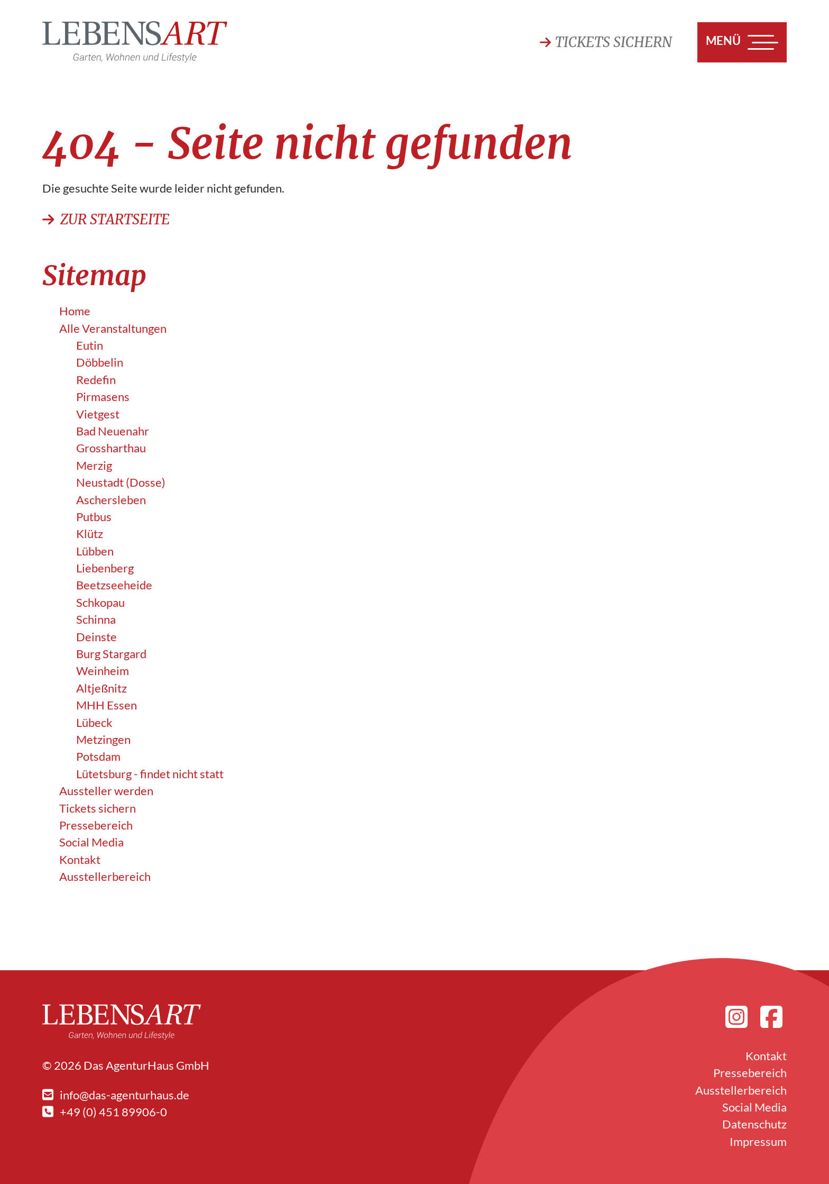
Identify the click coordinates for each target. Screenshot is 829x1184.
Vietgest (97, 414)
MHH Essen (106, 705)
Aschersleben (111, 500)
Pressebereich (96, 825)
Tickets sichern (606, 42)
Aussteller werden (106, 791)
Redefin (96, 380)
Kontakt (79, 860)
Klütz (89, 534)
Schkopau (100, 602)
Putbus (94, 517)
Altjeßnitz (101, 688)
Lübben (95, 551)
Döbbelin (99, 362)
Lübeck (94, 723)
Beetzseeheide (114, 585)
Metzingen (103, 739)
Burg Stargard (111, 654)
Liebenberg (105, 568)
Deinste (96, 637)
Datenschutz (754, 1124)
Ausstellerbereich (105, 877)
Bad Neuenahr (112, 431)
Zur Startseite (106, 219)
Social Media (91, 842)
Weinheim (102, 671)
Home (74, 311)
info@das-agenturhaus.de (115, 1095)
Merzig (94, 465)
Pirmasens (103, 397)
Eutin (89, 345)
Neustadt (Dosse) (120, 482)
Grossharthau (111, 448)
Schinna (96, 619)
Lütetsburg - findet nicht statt (150, 774)
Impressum (758, 1142)
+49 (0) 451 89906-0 (104, 1112)
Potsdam (98, 756)
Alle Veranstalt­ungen (113, 328)
